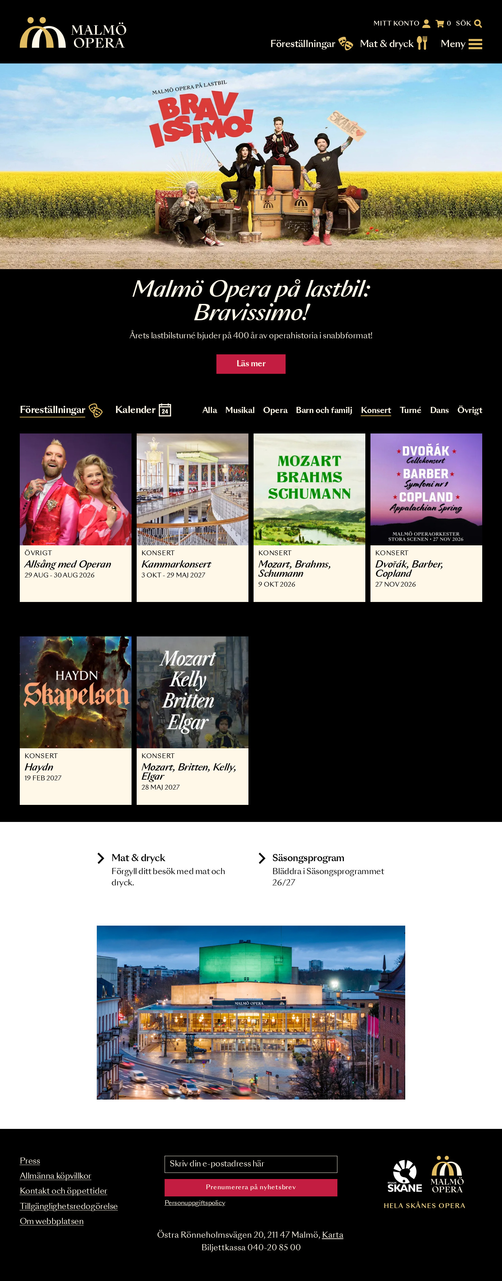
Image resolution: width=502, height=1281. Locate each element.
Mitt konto (397, 24)
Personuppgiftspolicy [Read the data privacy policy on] (195, 1203)
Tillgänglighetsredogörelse (69, 1207)
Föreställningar (302, 44)
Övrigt (469, 411)
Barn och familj (324, 411)
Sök (463, 24)
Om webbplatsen (52, 1222)
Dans (439, 411)
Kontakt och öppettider (63, 1191)
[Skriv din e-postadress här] (251, 1164)
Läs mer (251, 364)
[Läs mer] (251, 166)
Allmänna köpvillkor (55, 1176)
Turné (411, 411)
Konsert (376, 411)
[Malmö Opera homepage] (73, 33)
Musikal (240, 411)
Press (30, 1161)
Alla (209, 411)
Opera (275, 411)
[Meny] (461, 44)
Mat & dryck (386, 44)
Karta (333, 1235)
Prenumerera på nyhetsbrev (251, 1187)
